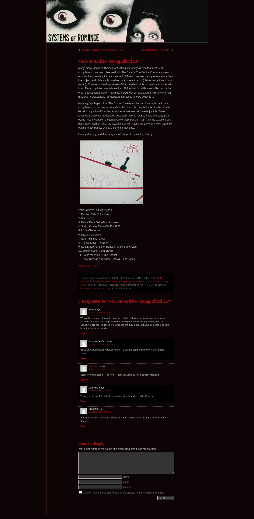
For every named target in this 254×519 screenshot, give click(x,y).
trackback (107, 288)
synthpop (152, 281)
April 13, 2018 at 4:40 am (100, 312)
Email (126, 482)
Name (126, 477)
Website (127, 487)
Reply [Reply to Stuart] (83, 426)
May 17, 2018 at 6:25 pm (99, 412)
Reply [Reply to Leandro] (83, 401)
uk (159, 281)
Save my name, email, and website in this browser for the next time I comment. (124, 492)
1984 (159, 278)
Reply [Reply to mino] (83, 333)
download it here (88, 265)
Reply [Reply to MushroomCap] (83, 358)
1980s (152, 278)
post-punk (129, 281)
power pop (141, 281)
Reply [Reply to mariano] (83, 380)
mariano (93, 366)
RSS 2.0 (147, 284)
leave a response (89, 288)
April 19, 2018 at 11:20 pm (100, 344)
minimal (84, 281)
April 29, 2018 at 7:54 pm (100, 390)
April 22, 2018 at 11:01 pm (100, 369)
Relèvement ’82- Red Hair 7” (155, 49)
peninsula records (114, 281)
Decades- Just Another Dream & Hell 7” (102, 49)
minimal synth (97, 281)
